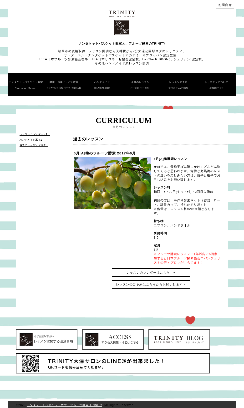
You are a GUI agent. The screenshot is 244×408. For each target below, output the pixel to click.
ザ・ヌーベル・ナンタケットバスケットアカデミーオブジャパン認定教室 (120, 55)
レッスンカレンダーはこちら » (151, 272)
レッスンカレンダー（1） (35, 134)
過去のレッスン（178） (34, 145)
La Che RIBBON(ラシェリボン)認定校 (172, 59)
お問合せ (225, 5)
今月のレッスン (140, 85)
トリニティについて (216, 85)
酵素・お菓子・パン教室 (64, 85)
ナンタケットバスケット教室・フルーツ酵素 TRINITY (64, 405)
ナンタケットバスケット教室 (26, 85)
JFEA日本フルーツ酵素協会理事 (63, 59)
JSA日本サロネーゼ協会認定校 (115, 59)
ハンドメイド (102, 85)
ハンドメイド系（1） (32, 139)
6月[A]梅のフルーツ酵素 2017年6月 (105, 153)
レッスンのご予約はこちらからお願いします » (151, 284)
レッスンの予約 (178, 85)
